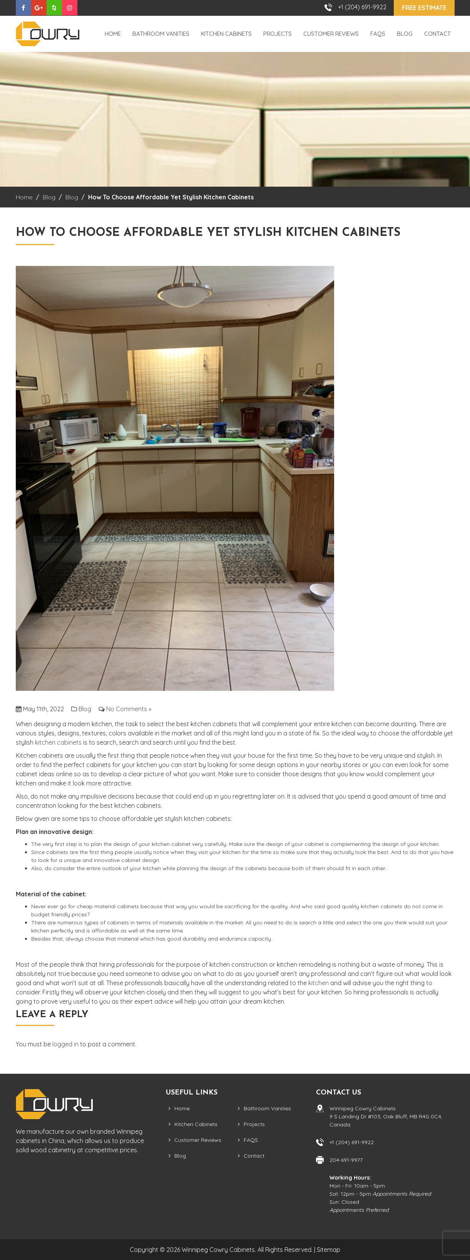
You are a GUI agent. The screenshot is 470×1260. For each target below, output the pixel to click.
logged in (65, 1044)
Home (113, 33)
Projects (277, 33)
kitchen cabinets (58, 742)
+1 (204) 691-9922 (362, 7)
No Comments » (128, 709)
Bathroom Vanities (160, 33)
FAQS (377, 33)
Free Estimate (424, 8)
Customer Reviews (331, 33)
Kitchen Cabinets (226, 33)
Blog (405, 33)
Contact (437, 33)
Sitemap (328, 1249)
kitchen (318, 983)
